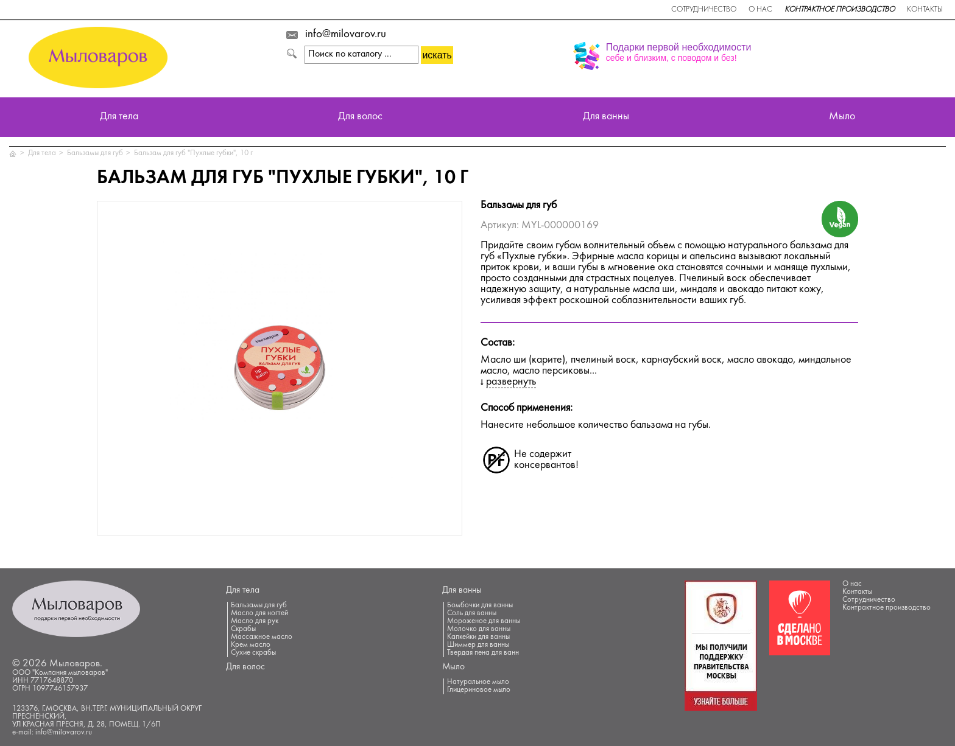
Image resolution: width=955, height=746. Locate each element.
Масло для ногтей (259, 613)
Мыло (842, 117)
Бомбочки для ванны (480, 605)
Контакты (925, 9)
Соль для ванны (471, 613)
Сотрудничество (703, 9)
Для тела (119, 117)
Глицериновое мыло (478, 690)
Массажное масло (261, 637)
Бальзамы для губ (95, 153)
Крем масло (250, 645)
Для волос (360, 117)
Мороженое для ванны (483, 621)
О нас (760, 9)
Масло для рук (254, 621)
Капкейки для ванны (478, 637)
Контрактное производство (839, 9)
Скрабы (243, 629)
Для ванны (606, 117)
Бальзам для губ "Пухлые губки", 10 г (193, 153)
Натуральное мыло (478, 682)
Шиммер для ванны (478, 645)
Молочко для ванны (478, 629)
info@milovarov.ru (345, 34)
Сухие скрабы (253, 653)
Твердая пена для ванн (483, 653)
